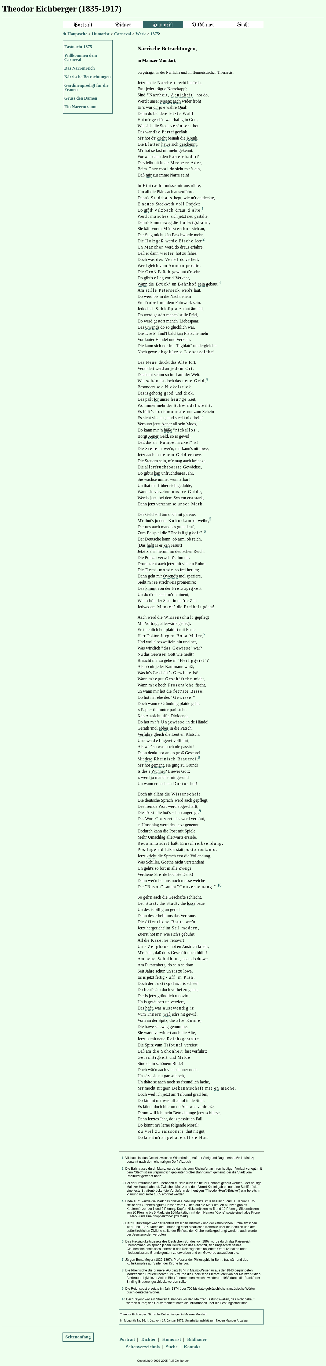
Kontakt (192, 1346)
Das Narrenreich (79, 68)
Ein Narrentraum (80, 106)
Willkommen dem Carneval (80, 57)
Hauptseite (77, 34)
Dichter (148, 1339)
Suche (171, 1346)
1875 (155, 34)
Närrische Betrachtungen (87, 76)
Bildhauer (197, 1339)
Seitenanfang (78, 1336)
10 (219, 885)
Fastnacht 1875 (78, 46)
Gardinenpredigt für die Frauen (86, 87)
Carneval (122, 34)
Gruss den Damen (80, 98)
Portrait (127, 1339)
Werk (140, 34)
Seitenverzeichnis (143, 1346)
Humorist (100, 34)
